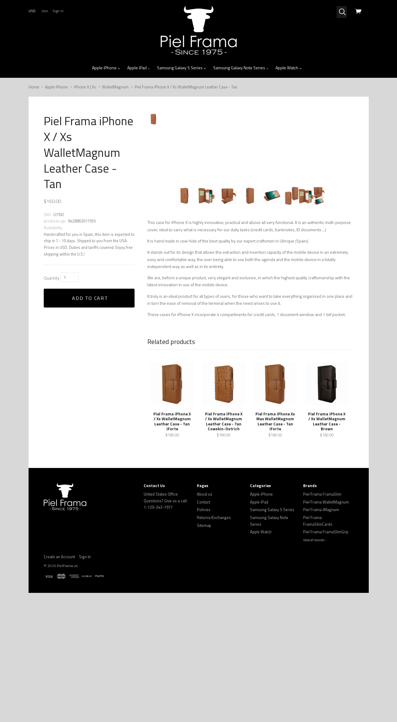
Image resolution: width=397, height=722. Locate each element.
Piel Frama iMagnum (321, 627)
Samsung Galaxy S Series (181, 67)
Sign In (85, 673)
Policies (203, 627)
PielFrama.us (67, 683)
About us (204, 611)
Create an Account (59, 673)
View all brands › (314, 657)
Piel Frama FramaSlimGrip (325, 649)
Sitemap (204, 642)
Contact (203, 619)
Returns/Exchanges (214, 634)
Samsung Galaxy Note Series (241, 67)
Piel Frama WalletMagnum (326, 619)
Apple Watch (289, 67)
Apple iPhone (106, 67)
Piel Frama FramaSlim (322, 611)
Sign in (58, 11)
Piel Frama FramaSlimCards (317, 637)
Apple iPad (138, 67)
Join (45, 11)
